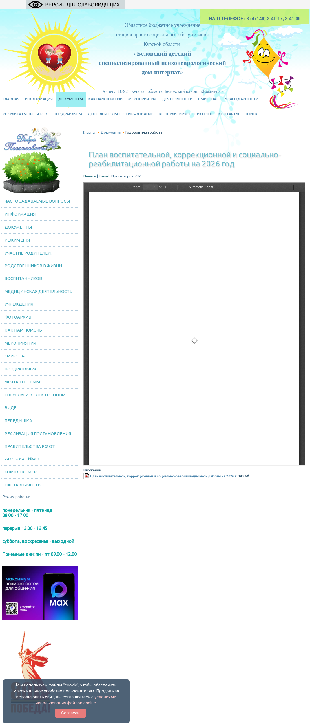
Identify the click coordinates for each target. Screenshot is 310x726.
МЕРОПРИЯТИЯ (142, 99)
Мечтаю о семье (23, 382)
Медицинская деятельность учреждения (38, 297)
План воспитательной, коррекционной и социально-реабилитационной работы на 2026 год (185, 159)
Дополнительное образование (121, 114)
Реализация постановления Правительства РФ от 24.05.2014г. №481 (38, 446)
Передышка (18, 420)
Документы (70, 99)
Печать (90, 176)
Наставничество (24, 484)
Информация (39, 99)
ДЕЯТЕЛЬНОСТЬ (177, 99)
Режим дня (17, 240)
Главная (11, 99)
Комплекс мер (21, 472)
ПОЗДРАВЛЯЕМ (68, 114)
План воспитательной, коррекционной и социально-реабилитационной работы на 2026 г (163, 476)
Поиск (251, 114)
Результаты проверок (25, 114)
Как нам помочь (105, 99)
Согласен (70, 713)
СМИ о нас (208, 99)
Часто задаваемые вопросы (37, 201)
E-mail (104, 176)
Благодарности (241, 99)
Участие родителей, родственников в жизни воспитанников (33, 266)
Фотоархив (18, 317)
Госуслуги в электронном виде (35, 401)
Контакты (228, 114)
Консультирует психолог (186, 114)
